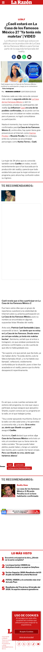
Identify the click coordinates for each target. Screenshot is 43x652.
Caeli (23, 108)
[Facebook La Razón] (14, 57)
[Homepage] (21, 2)
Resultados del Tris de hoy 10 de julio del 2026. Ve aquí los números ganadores (23, 588)
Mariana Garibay (13, 92)
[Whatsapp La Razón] (24, 57)
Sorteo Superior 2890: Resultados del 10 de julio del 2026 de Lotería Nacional (23, 573)
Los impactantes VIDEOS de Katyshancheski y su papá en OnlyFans (22, 566)
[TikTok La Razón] (33, 644)
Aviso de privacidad (26, 637)
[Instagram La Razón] (29, 644)
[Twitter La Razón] (19, 57)
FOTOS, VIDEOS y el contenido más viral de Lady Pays (23, 581)
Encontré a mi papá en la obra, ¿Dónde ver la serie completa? (21, 559)
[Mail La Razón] (29, 57)
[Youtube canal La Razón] (38, 644)
